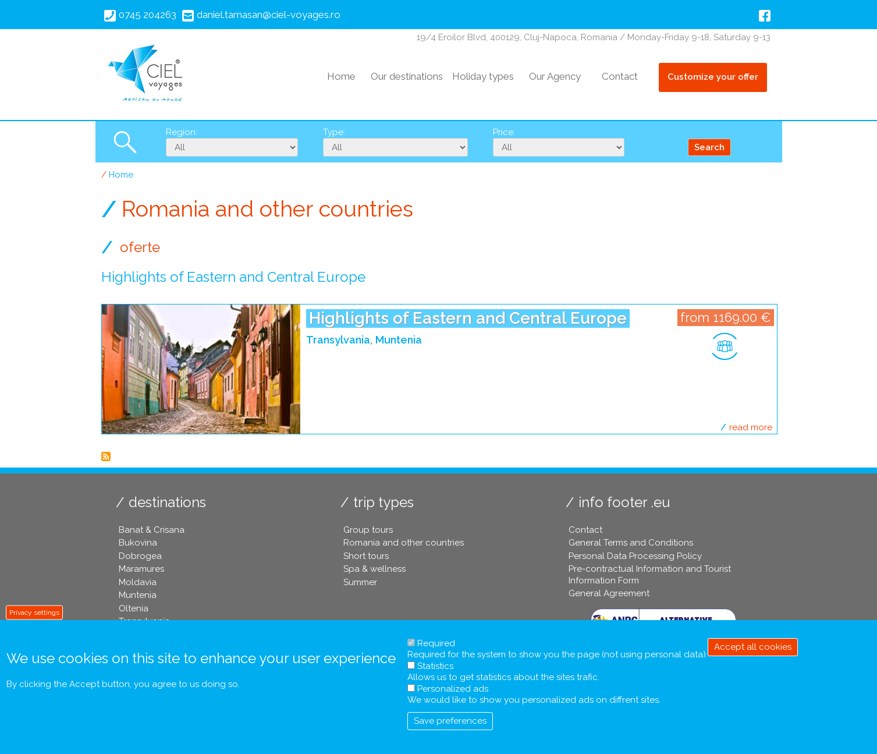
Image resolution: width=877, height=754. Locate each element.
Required (436, 643)
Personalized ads (452, 689)
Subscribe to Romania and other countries (106, 456)
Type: (334, 132)
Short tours (366, 556)
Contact (620, 76)
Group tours (368, 530)
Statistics (435, 666)
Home (341, 76)
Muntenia (398, 340)
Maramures (141, 569)
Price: (504, 132)
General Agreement (609, 593)
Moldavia (138, 582)
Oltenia (133, 608)
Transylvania (338, 340)
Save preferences (450, 721)
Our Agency (555, 76)
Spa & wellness (374, 569)
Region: (181, 132)
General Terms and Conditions (631, 542)
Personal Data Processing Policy (635, 556)
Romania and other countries (403, 542)
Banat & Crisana (151, 530)
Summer (360, 582)
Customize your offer (712, 77)
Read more (750, 427)
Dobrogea (140, 556)
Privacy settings (34, 612)
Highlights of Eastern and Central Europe (468, 318)
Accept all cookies (752, 647)
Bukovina (138, 542)
